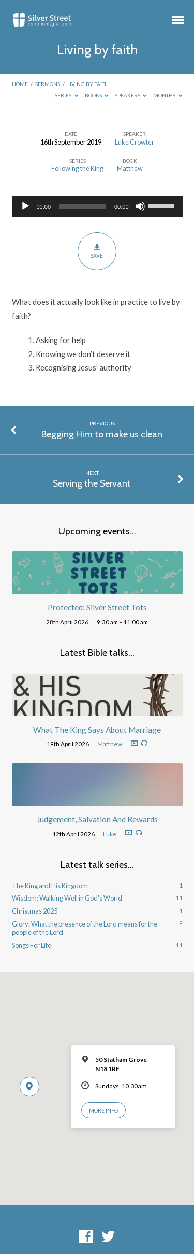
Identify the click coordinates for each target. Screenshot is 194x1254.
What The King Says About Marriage (97, 729)
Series (67, 95)
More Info (103, 1110)
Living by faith (88, 84)
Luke (109, 834)
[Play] (25, 206)
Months (168, 95)
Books (97, 95)
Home (20, 84)
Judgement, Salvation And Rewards (97, 819)
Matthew (130, 168)
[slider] (82, 206)
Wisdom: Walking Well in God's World (67, 898)
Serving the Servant (92, 483)
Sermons (47, 84)
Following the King (77, 168)
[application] (97, 206)
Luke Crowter (134, 142)
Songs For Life (31, 945)
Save (97, 251)
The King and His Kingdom (50, 885)
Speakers (131, 95)
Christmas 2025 (34, 911)
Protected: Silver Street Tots (97, 607)
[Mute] (140, 206)
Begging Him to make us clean (101, 434)
